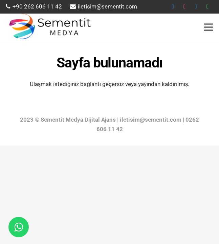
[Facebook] (173, 7)
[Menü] (208, 27)
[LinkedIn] (196, 7)
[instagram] (184, 7)
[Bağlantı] (49, 27)
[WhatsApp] (207, 7)
